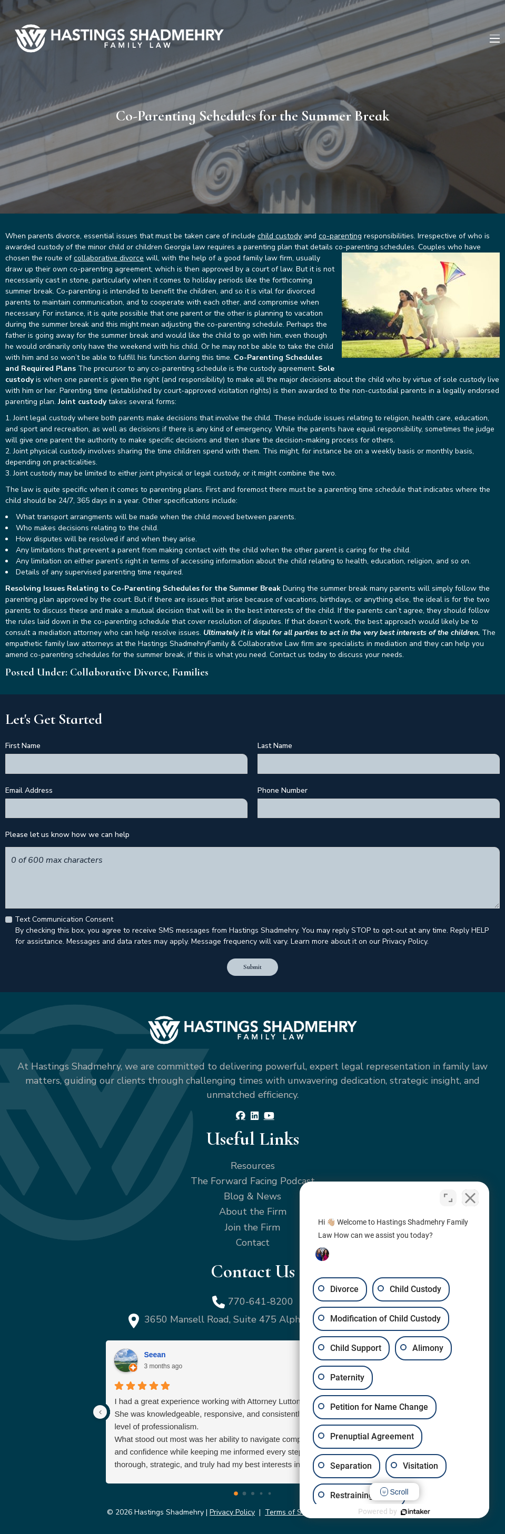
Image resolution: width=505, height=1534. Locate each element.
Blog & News (252, 1196)
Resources (253, 1165)
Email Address (29, 790)
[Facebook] (240, 1116)
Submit (252, 967)
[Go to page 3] (261, 1493)
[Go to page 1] (244, 1494)
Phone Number (283, 790)
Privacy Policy (232, 1512)
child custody (280, 236)
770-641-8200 (260, 1301)
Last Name (275, 746)
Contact (253, 1242)
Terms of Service (293, 1512)
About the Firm (252, 1211)
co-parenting (340, 236)
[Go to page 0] (236, 1493)
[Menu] (495, 39)
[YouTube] (269, 1116)
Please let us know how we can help (67, 835)
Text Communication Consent (64, 919)
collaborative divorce (109, 258)
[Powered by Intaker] (415, 1512)
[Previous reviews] (100, 1412)
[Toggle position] (448, 1197)
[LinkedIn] (255, 1116)
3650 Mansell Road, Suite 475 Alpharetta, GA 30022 (260, 1319)
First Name (23, 746)
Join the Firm (252, 1227)
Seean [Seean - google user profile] (154, 1354)
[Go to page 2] (252, 1493)
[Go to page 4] (269, 1493)
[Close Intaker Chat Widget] (470, 1197)
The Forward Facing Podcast (253, 1181)
